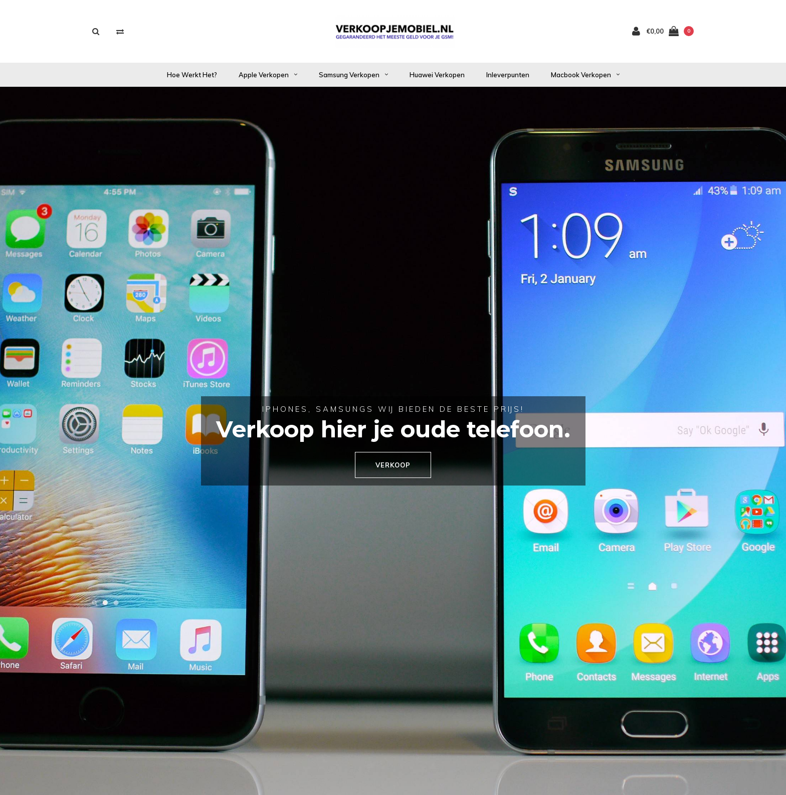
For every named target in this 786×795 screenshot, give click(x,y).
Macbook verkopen (585, 75)
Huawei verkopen (437, 75)
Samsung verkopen (353, 75)
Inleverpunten (507, 75)
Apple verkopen (268, 75)
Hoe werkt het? (192, 75)
